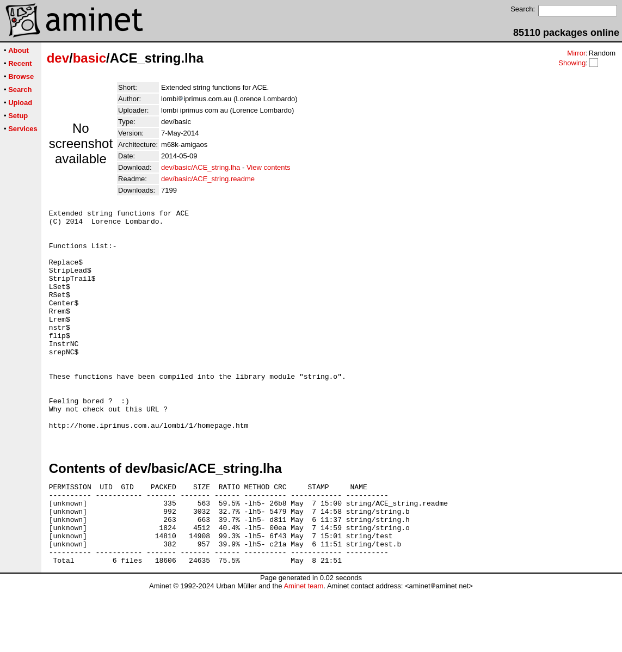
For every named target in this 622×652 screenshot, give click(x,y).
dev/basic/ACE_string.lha (200, 167)
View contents (269, 167)
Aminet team (303, 648)
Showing (572, 63)
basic (89, 58)
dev (58, 58)
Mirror (576, 53)
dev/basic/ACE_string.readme (208, 179)
